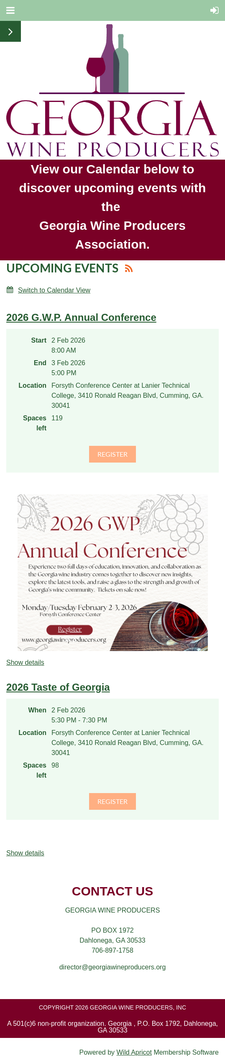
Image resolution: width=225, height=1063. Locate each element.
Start (38, 340)
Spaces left (34, 423)
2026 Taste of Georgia (58, 687)
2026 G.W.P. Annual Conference (81, 317)
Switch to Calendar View (54, 290)
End (40, 362)
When (37, 710)
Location (32, 385)
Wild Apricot (133, 1052)
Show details (25, 662)
